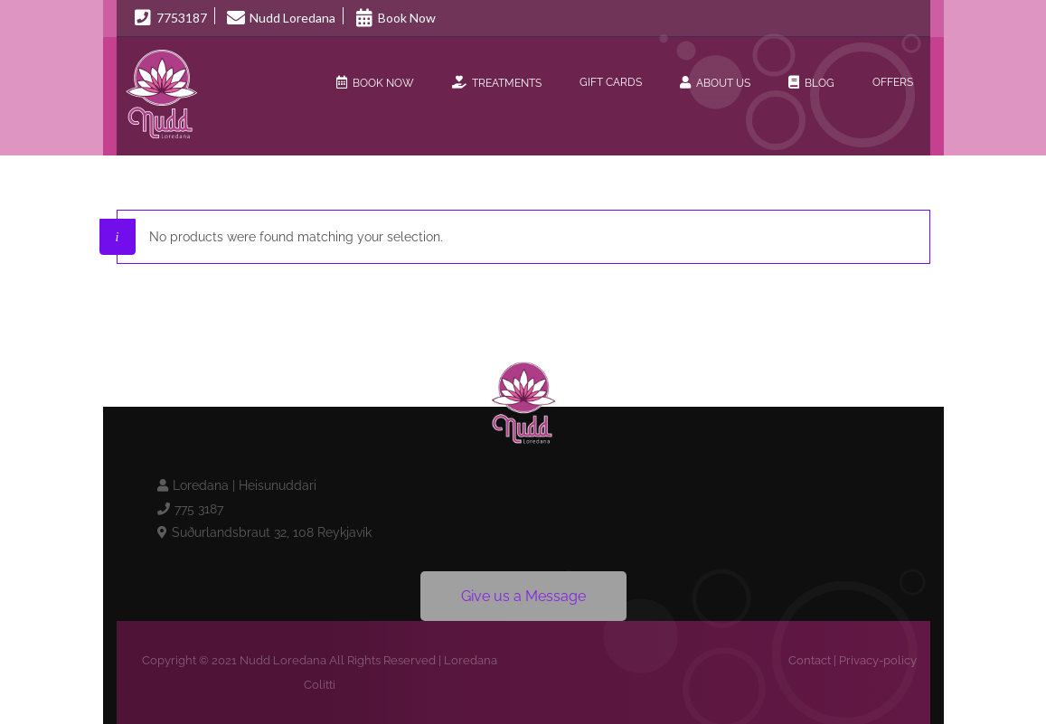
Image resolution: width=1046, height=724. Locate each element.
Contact (809, 660)
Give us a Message (523, 596)
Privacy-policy (878, 660)
